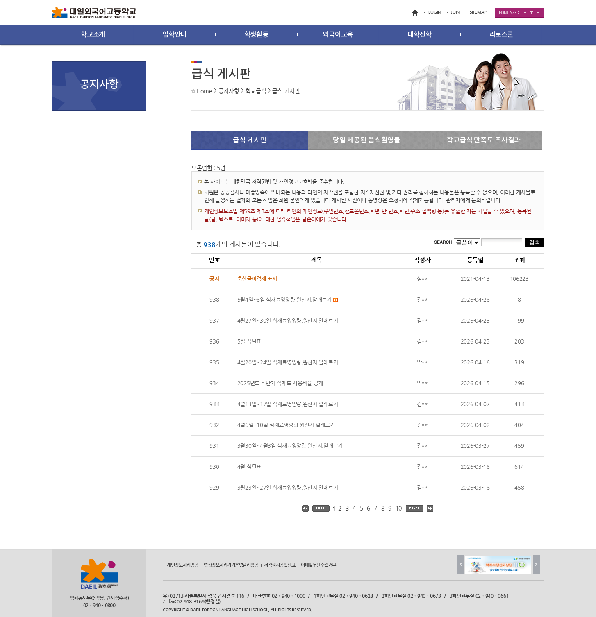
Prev (460, 564)
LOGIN (434, 12)
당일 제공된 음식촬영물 (366, 140)
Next (536, 564)
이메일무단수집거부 (318, 565)
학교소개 (93, 35)
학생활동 (256, 35)
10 (399, 508)
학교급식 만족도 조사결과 (484, 140)
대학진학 (419, 35)
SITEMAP (478, 12)
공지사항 (228, 91)
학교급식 (256, 91)
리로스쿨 (501, 35)
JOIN (455, 12)
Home (204, 91)
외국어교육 (338, 35)
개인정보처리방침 (182, 565)
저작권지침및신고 (279, 565)
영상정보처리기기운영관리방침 (231, 565)
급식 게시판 (286, 91)
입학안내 (174, 35)
